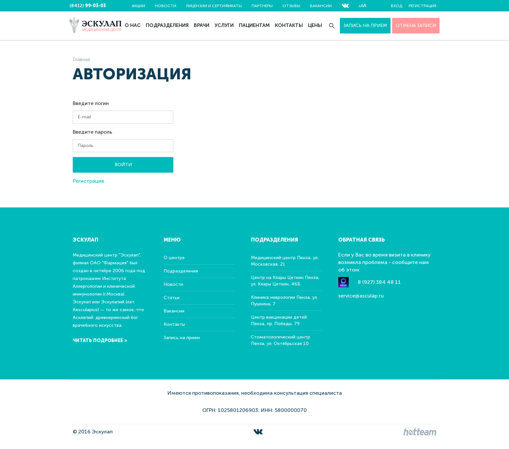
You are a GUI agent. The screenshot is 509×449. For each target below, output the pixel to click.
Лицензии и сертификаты (214, 6)
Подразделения (167, 25)
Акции (138, 6)
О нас (133, 25)
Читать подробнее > (100, 340)
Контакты (289, 25)
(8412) (87, 5)
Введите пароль (92, 132)
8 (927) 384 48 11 (379, 282)
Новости (165, 6)
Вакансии (321, 6)
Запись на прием (365, 25)
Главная (81, 59)
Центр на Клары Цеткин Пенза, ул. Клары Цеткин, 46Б (285, 281)
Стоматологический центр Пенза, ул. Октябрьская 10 (280, 340)
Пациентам (254, 25)
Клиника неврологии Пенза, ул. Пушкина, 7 (284, 301)
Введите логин (91, 103)
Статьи (172, 297)
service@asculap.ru (361, 296)
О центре (174, 257)
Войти (123, 164)
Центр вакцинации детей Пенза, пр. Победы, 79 (279, 320)
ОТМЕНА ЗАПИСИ (416, 25)
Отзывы (291, 6)
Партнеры (262, 6)
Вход (396, 6)
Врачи (201, 25)
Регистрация (422, 6)
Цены (315, 25)
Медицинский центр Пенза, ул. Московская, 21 (284, 261)
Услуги (224, 25)
